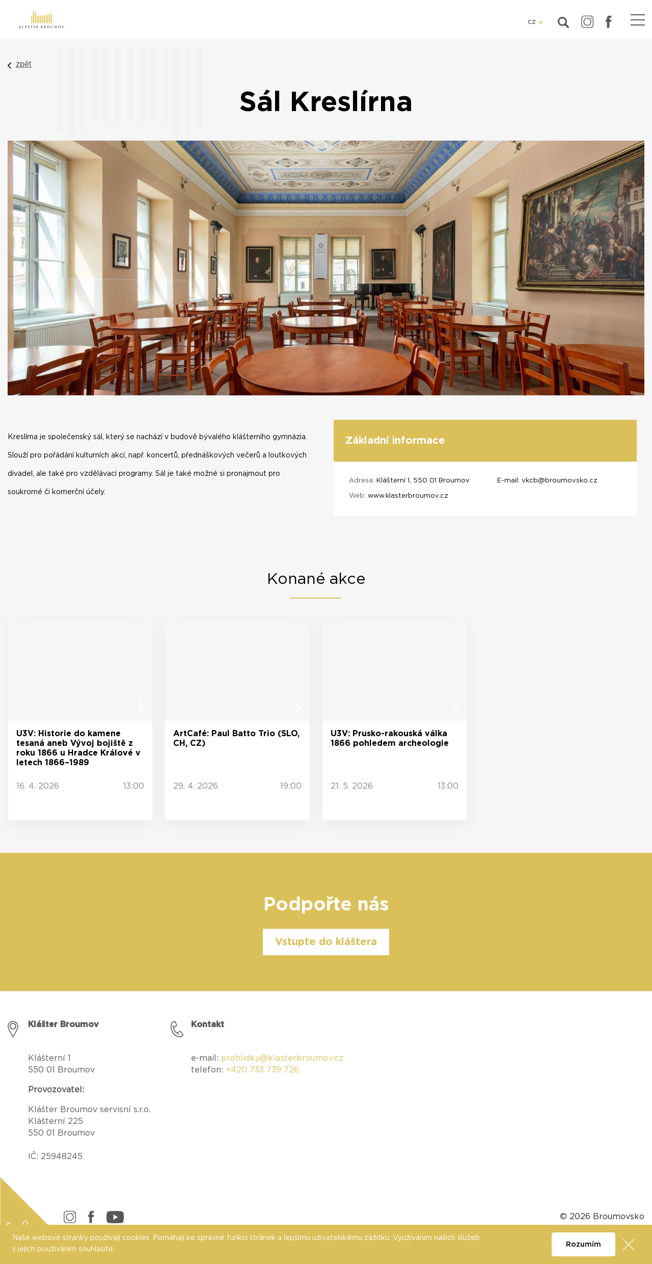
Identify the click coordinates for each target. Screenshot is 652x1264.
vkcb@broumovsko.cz (559, 480)
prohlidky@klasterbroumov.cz (282, 1058)
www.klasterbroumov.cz (408, 496)
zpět (24, 64)
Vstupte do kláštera (326, 942)
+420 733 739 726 (262, 1070)
